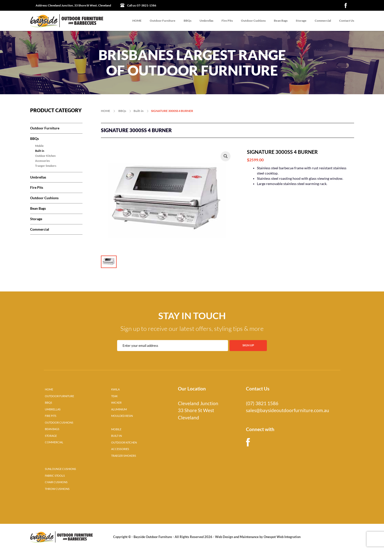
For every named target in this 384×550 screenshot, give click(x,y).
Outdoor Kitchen (45, 155)
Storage (301, 20)
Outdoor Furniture (162, 20)
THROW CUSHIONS (57, 488)
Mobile (39, 145)
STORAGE (51, 435)
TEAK (114, 396)
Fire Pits (227, 20)
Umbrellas (206, 20)
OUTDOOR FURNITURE (59, 396)
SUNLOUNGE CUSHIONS (60, 468)
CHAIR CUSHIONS (56, 482)
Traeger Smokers (45, 165)
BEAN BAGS (52, 429)
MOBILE (116, 429)
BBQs (187, 20)
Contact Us (346, 20)
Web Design (224, 537)
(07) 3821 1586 (262, 403)
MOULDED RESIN (122, 415)
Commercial (323, 20)
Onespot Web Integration (282, 537)
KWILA (115, 389)
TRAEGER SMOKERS (123, 455)
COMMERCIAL (54, 442)
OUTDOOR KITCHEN (124, 442)
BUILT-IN (116, 435)
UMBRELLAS (53, 409)
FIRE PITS (50, 415)
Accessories (42, 160)
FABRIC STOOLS (55, 475)
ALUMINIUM (119, 409)
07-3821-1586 (141, 5)
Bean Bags (281, 20)
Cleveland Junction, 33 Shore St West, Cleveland (73, 5)
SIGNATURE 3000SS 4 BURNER (172, 110)
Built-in (39, 150)
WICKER (116, 402)
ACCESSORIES (120, 449)
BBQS (48, 402)
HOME (137, 20)
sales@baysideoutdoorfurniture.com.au (287, 410)
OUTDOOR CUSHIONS (59, 422)
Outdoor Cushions (253, 20)
